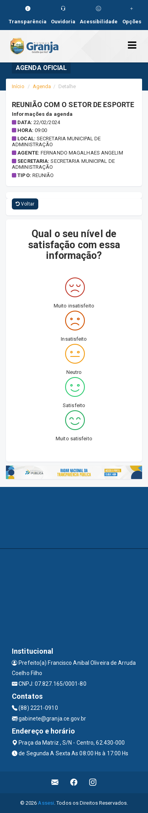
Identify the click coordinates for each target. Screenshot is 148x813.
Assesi (46, 803)
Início (18, 86)
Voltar (25, 204)
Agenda (42, 86)
